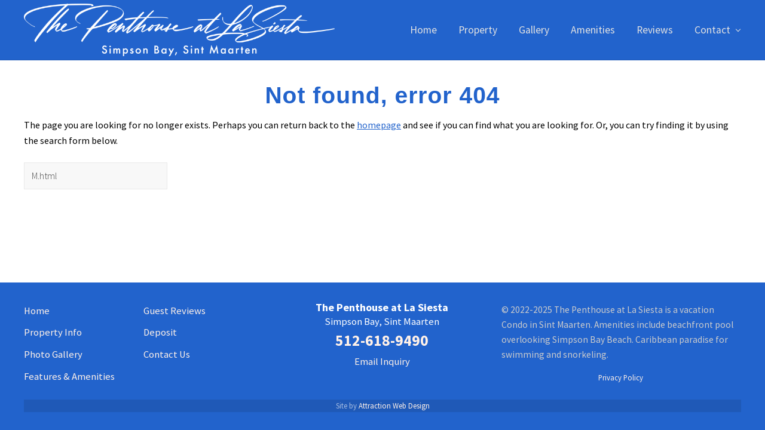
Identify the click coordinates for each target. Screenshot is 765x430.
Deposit (160, 332)
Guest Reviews (174, 311)
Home (37, 311)
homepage (379, 125)
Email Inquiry (382, 361)
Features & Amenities (69, 376)
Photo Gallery (53, 354)
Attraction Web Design (394, 405)
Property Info (53, 332)
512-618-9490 (382, 340)
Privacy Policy (620, 377)
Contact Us (166, 354)
